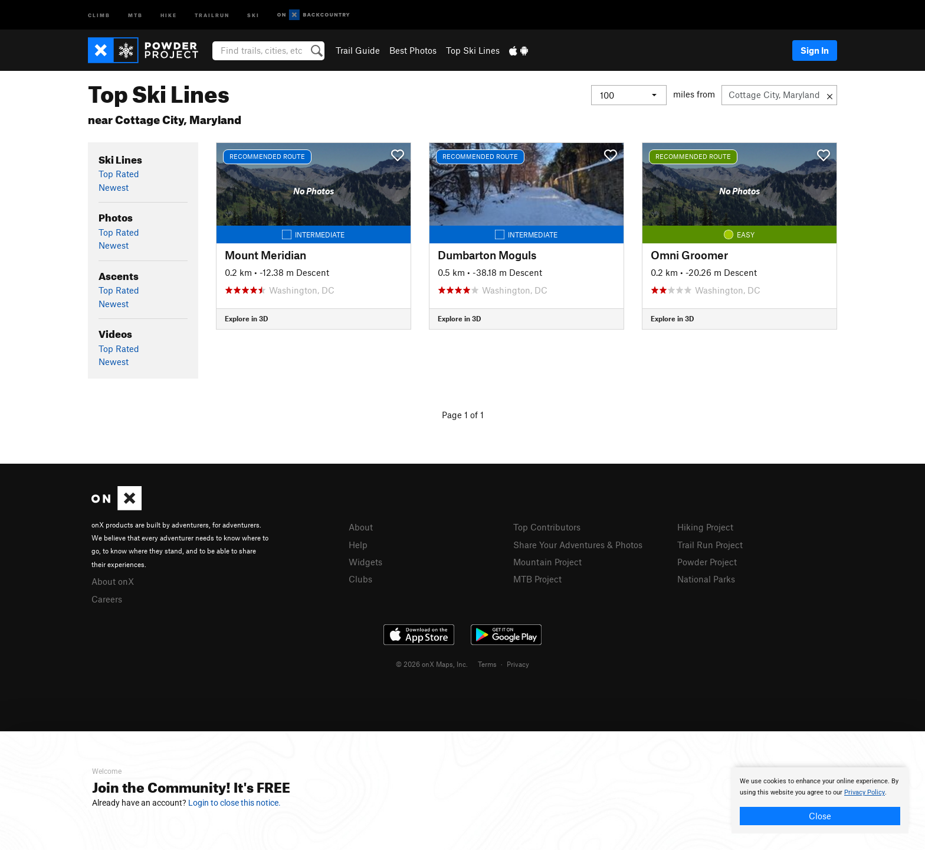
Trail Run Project (710, 544)
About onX (112, 581)
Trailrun (212, 14)
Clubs (360, 579)
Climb (99, 14)
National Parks (706, 579)
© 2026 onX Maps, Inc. (432, 664)
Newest (114, 187)
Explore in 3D (246, 318)
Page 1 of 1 (463, 414)
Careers (106, 599)
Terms (487, 664)
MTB (135, 14)
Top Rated (119, 173)
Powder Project (707, 561)
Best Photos (413, 50)
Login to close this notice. (234, 802)
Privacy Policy (864, 792)
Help (358, 544)
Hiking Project (705, 527)
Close (820, 815)
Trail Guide (358, 50)
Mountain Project (547, 561)
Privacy (518, 664)
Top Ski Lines (473, 50)
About (361, 527)
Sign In (815, 50)
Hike (168, 14)
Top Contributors (546, 527)
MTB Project (537, 579)
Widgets (365, 561)
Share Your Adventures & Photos (577, 544)
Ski (253, 14)
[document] (820, 800)
